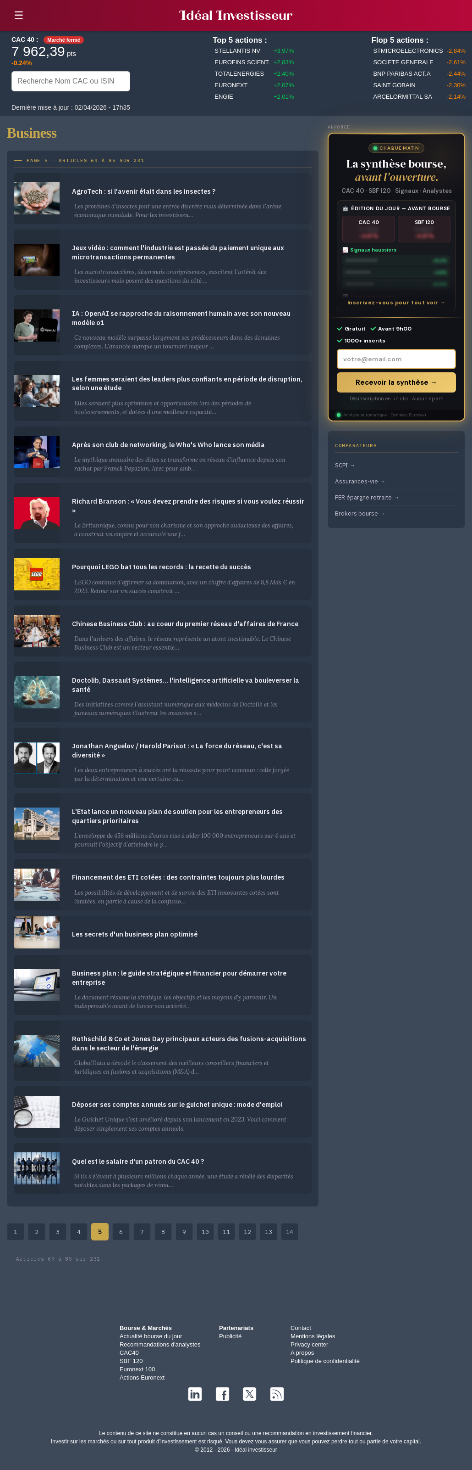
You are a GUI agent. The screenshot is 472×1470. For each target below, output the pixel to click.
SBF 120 (131, 1361)
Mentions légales (313, 1336)
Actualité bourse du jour (151, 1336)
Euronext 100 (137, 1369)
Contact (301, 1327)
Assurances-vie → (360, 481)
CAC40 (129, 1352)
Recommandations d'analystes (160, 1344)
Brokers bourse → (360, 513)
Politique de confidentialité (325, 1361)
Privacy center (309, 1344)
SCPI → (345, 465)
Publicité (230, 1336)
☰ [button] (19, 15)
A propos (302, 1352)
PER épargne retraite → (367, 497)
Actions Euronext (142, 1377)
